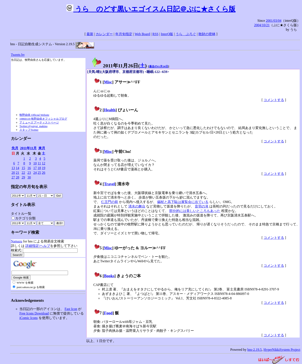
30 (29, 177)
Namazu (16, 241)
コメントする (274, 100)
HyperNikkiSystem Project (281, 349)
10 (35, 163)
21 (17, 172)
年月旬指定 (123, 34)
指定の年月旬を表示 (29, 186)
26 (43, 172)
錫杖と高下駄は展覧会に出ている (182, 202)
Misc (108, 82)
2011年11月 (28, 148)
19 (43, 168)
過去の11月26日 (158, 66)
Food (108, 313)
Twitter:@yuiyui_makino (33, 126)
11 (39, 163)
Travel (109, 184)
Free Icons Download (34, 313)
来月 (41, 148)
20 (13, 172)
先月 (15, 148)
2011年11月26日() (119, 65)
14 (17, 168)
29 (23, 177)
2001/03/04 (273, 20)
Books (109, 276)
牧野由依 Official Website (34, 114)
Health (110, 110)
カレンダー (104, 34)
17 (35, 168)
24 (35, 172)
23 (29, 172)
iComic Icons (28, 318)
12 (43, 163)
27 (13, 177)
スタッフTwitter (28, 129)
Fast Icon (71, 309)
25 (39, 172)
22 (23, 172)
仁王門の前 (109, 202)
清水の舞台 (136, 206)
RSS (155, 34)
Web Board (142, 34)
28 (17, 177)
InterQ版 (167, 34)
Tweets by (18, 55)
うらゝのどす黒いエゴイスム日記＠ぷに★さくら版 (151, 9)
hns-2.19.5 (254, 349)
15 (23, 168)
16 (29, 168)
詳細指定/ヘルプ (37, 246)
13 (13, 168)
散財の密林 (206, 34)
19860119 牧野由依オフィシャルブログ (43, 118)
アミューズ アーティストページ (39, 122)
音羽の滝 (201, 206)
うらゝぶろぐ (186, 34)
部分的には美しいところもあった (194, 211)
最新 (90, 34)
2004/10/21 (262, 25)
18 (39, 168)
